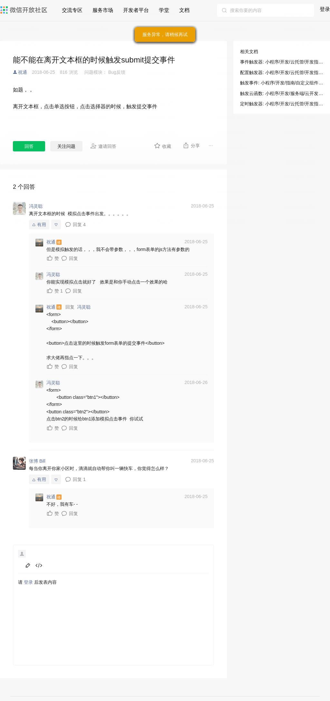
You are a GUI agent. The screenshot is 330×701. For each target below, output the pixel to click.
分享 (191, 145)
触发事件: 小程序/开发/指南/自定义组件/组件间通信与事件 (281, 82)
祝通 (22, 72)
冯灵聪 (84, 307)
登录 (325, 9)
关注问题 (66, 146)
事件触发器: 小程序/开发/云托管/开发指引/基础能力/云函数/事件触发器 (281, 61)
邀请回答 (103, 146)
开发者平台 (136, 10)
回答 (29, 146)
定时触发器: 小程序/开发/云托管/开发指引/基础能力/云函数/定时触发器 (281, 103)
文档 (184, 10)
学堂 (164, 10)
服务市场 (102, 10)
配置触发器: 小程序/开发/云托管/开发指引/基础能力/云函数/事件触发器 (281, 72)
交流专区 (72, 10)
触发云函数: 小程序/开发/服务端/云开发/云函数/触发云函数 (281, 93)
